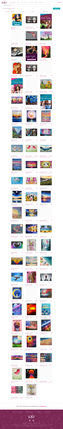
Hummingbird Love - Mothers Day (44, 173)
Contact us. (43, 406)
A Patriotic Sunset (27, 334)
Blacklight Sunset (27, 366)
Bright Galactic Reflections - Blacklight (45, 382)
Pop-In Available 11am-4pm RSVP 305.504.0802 (15, 28)
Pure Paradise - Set (42, 237)
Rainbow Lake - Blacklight (14, 44)
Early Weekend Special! (43, 44)
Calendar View (56, 8)
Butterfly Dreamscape (43, 253)
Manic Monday (42, 189)
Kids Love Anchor (42, 366)
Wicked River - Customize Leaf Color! (30, 28)
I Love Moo (26, 205)
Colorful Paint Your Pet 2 (14, 334)
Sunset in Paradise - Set (14, 366)
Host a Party (24, 2)
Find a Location (17, 412)
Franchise (41, 2)
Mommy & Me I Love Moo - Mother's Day (16, 157)
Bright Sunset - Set (28, 173)
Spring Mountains (13, 173)
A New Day (41, 205)
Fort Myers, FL (12, 3)
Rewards (59, 2)
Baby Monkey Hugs (13, 76)
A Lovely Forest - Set (28, 221)
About (39, 412)
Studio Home (13, 2)
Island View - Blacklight (43, 76)
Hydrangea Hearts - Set (14, 189)
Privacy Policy (27, 423)
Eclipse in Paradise (28, 350)
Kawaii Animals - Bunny (28, 253)
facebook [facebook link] (30, 420)
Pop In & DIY (30, 2)
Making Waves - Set (13, 253)
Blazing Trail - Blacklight (43, 60)
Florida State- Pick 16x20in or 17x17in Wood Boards (31, 45)
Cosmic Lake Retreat (14, 205)
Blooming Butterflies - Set (29, 189)
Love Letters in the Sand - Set (44, 350)
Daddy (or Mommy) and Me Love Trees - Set (17, 398)
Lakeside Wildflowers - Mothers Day (45, 157)
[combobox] (15, 11)
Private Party (29, 412)
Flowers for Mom (27, 398)
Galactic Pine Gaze (42, 334)
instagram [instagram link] (33, 420)
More (35, 2)
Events (18, 2)
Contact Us (37, 423)
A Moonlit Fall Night (13, 60)
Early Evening (27, 76)
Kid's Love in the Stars (14, 237)
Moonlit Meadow (13, 350)
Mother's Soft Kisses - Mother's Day (30, 157)
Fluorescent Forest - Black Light (44, 221)
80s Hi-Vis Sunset (27, 382)
